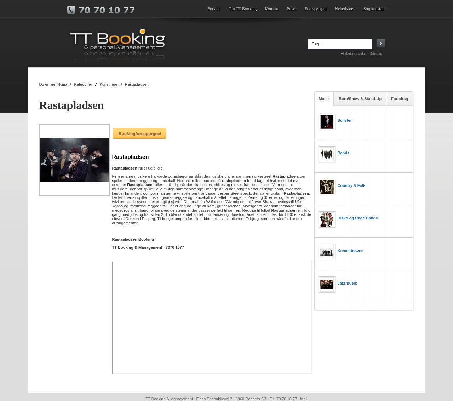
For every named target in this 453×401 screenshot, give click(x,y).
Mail (303, 399)
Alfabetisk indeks (353, 53)
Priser (292, 8)
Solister (345, 120)
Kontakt (272, 8)
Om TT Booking (243, 8)
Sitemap (376, 53)
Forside (214, 8)
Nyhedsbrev (345, 8)
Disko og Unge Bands (358, 218)
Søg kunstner (374, 8)
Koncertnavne (350, 250)
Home (62, 84)
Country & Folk (352, 185)
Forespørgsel (316, 8)
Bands (344, 153)
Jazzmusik (347, 283)
